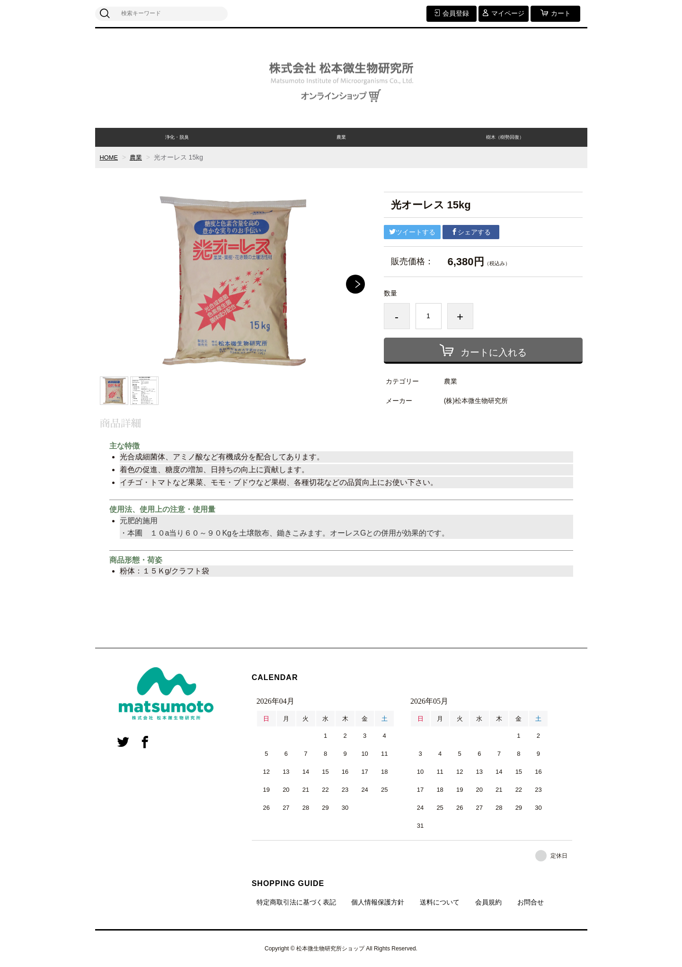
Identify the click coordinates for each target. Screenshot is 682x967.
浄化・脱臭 (177, 137)
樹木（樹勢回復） (505, 137)
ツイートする (412, 232)
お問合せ (530, 902)
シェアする (471, 232)
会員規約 (488, 902)
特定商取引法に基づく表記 (296, 902)
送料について (440, 902)
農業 (341, 137)
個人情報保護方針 (377, 902)
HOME (110, 157)
